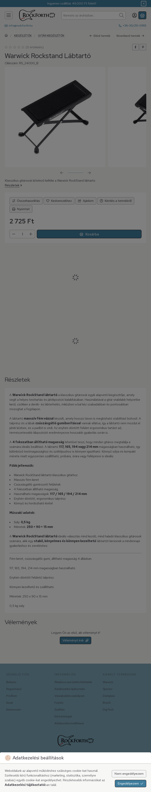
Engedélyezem (131, 783)
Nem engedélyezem (129, 774)
